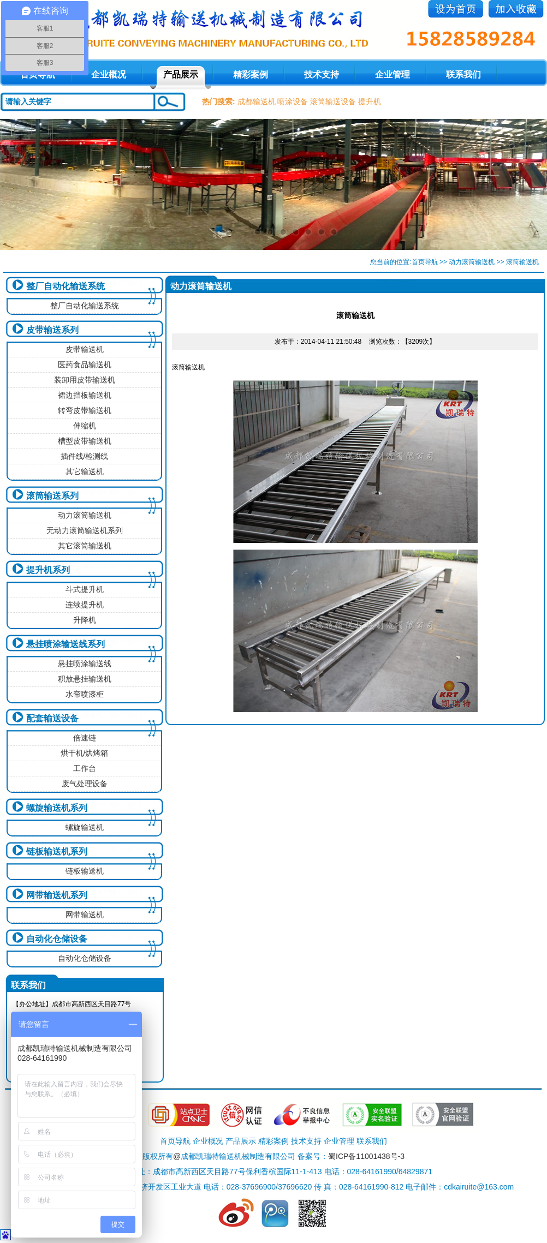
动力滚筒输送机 (472, 262)
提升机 (369, 101)
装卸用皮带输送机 (84, 379)
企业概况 (108, 74)
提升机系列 (48, 570)
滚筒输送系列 (52, 495)
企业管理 (392, 74)
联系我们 (463, 74)
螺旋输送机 (85, 827)
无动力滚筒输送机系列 (84, 530)
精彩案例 (250, 74)
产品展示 (180, 74)
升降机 (84, 619)
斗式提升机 (85, 589)
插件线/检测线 (85, 456)
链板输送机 (85, 870)
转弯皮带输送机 (84, 410)
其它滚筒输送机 (84, 545)
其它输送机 (85, 471)
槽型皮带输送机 (84, 441)
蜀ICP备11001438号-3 (366, 1156)
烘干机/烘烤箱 (85, 753)
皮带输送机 (85, 349)
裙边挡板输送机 (84, 395)
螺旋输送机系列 (56, 807)
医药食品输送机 (84, 364)
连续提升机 (85, 604)
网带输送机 (85, 914)
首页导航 (425, 262)
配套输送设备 (52, 718)
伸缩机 (84, 425)
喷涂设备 (292, 101)
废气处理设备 (85, 783)
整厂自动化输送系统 (65, 286)
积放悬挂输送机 (84, 678)
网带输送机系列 (56, 895)
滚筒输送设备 (333, 101)
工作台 (84, 768)
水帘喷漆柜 (85, 694)
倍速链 (84, 737)
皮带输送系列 (52, 329)
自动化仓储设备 (56, 938)
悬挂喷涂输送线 (84, 663)
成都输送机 (256, 101)
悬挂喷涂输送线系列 (65, 644)
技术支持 (321, 74)
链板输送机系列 (56, 851)
